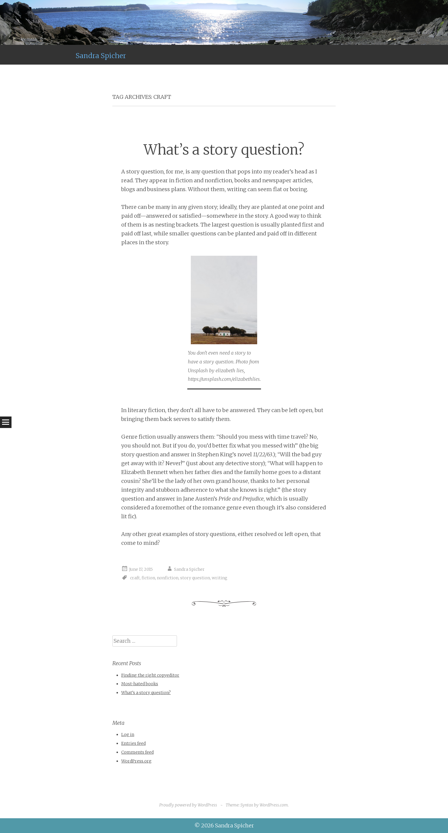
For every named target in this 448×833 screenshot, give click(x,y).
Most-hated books (139, 683)
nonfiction (167, 578)
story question (195, 578)
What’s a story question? (224, 149)
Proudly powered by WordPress (188, 805)
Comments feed (137, 752)
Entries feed (133, 743)
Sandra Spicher (101, 55)
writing (219, 578)
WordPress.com (274, 805)
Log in (127, 734)
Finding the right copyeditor (150, 675)
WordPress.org (136, 761)
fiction (148, 578)
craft (135, 578)
